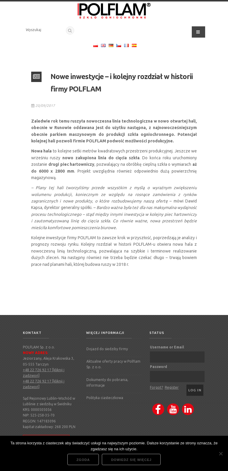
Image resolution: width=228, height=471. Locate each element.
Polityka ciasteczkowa (104, 398)
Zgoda (83, 460)
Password (158, 367)
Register (172, 387)
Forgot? (156, 387)
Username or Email (167, 347)
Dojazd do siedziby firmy (107, 349)
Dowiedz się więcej (131, 460)
